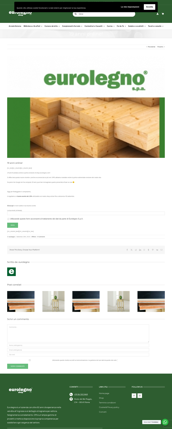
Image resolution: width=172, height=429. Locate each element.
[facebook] (134, 395)
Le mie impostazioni (130, 7)
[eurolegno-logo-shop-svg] (20, 384)
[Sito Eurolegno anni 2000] (86, 107)
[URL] (78, 354)
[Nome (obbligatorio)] (78, 345)
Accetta (149, 7)
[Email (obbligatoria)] (78, 350)
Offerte (34, 237)
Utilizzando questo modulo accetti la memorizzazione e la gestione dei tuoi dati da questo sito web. (85, 360)
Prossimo (160, 47)
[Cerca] (104, 14)
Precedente (151, 47)
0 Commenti (41, 237)
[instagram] (139, 395)
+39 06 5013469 (81, 394)
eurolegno (12, 237)
